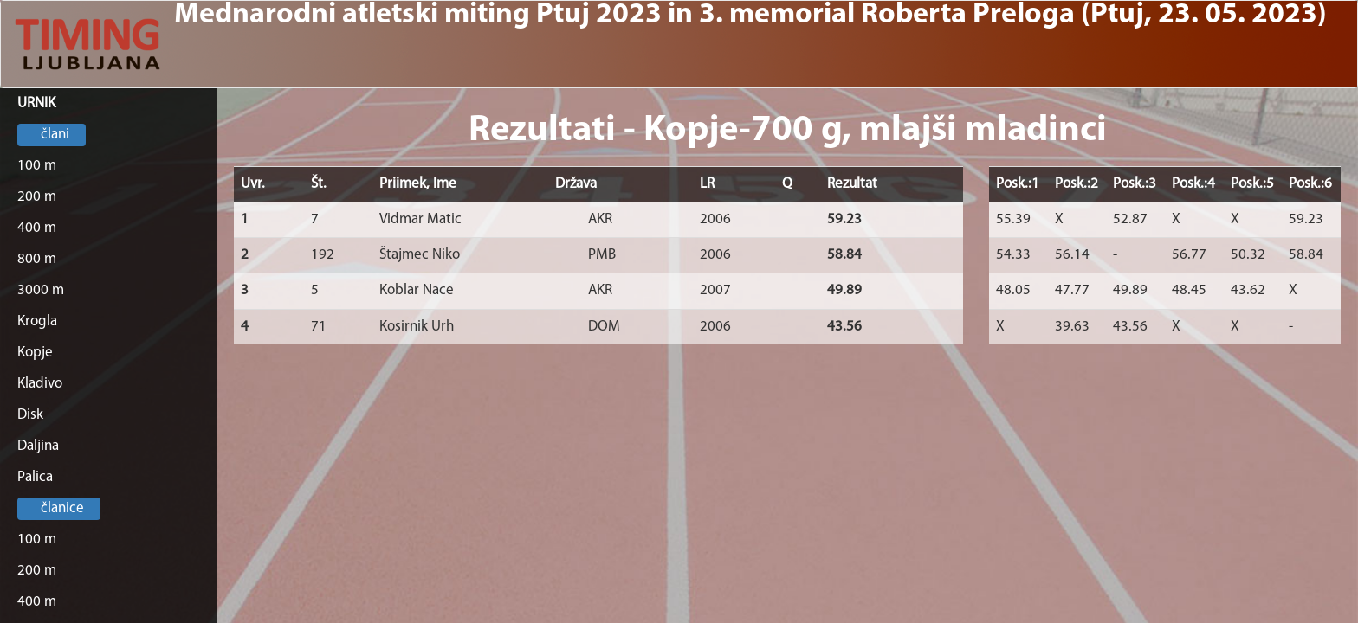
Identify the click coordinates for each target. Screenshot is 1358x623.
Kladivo (39, 383)
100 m (36, 165)
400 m (36, 228)
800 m (36, 259)
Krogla (37, 321)
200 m (36, 196)
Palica (35, 477)
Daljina (38, 446)
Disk (30, 415)
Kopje (35, 352)
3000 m (40, 290)
